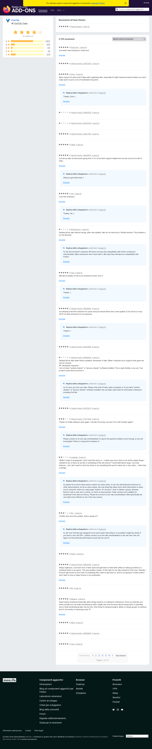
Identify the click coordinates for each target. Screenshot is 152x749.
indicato (28, 737)
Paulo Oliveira (76, 27)
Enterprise (81, 693)
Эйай (73, 145)
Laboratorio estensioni (50, 696)
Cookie (28, 730)
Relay (115, 693)
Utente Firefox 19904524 (81, 113)
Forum (42, 714)
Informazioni (45, 684)
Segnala (62, 55)
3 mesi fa (83, 47)
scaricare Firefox (98, 3)
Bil (72, 588)
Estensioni (42, 10)
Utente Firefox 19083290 (81, 309)
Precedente (84, 655)
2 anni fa (86, 27)
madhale (74, 457)
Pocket (116, 702)
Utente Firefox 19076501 (81, 408)
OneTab (15, 20)
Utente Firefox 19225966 (81, 347)
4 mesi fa (85, 229)
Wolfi (73, 623)
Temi (52, 10)
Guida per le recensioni (50, 722)
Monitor (116, 697)
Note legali (39, 730)
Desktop (80, 684)
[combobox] (132, 9)
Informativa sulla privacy (12, 730)
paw (72, 273)
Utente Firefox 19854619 (81, 155)
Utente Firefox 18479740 (81, 123)
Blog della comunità (49, 709)
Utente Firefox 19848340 (81, 358)
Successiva (121, 655)
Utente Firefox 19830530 (81, 565)
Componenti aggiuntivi (51, 680)
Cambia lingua (118, 736)
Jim (72, 194)
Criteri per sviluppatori (50, 705)
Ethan (73, 554)
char (72, 644)
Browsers (117, 684)
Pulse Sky (75, 47)
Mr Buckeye (76, 229)
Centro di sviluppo (48, 700)
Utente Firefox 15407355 (81, 64)
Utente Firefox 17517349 (81, 419)
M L (72, 513)
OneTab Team (21, 23)
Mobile (79, 688)
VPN (115, 688)
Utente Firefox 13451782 (81, 134)
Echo (73, 74)
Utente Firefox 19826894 (81, 633)
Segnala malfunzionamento (52, 718)
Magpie (74, 599)
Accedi (146, 3)
